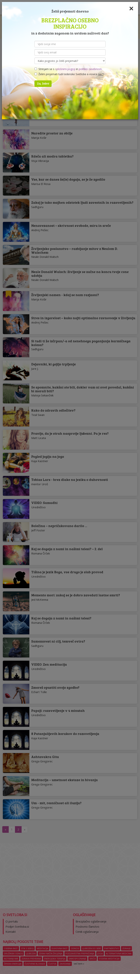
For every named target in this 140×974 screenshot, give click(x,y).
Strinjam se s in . (68, 69)
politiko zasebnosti (90, 69)
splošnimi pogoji (65, 69)
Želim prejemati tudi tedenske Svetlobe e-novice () (69, 74)
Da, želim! (43, 83)
